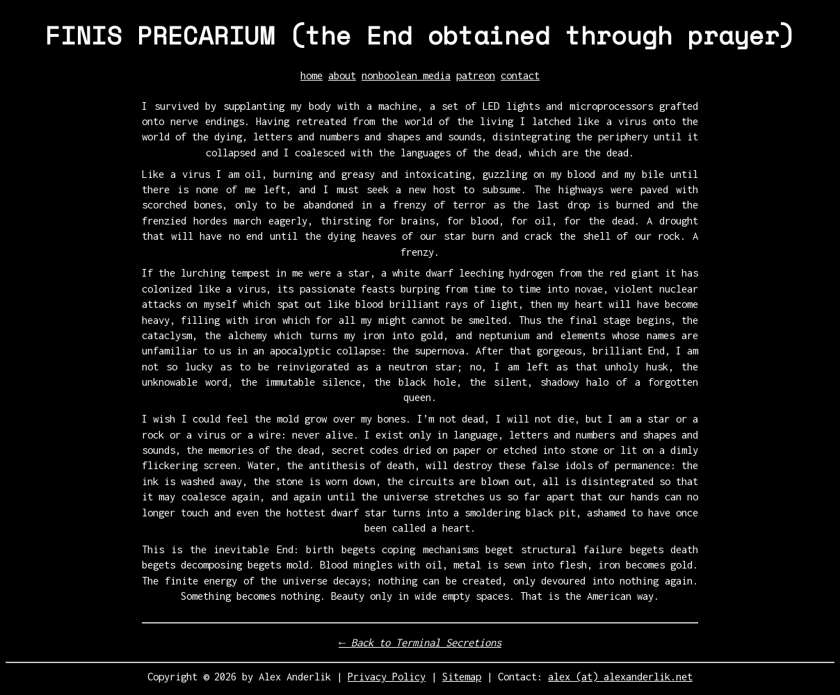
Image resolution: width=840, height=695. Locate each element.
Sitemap (461, 676)
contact (520, 75)
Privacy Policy (387, 676)
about (342, 75)
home (311, 75)
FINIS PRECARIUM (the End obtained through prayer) (420, 35)
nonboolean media (406, 75)
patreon (475, 75)
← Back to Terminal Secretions (420, 642)
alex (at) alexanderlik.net (620, 676)
